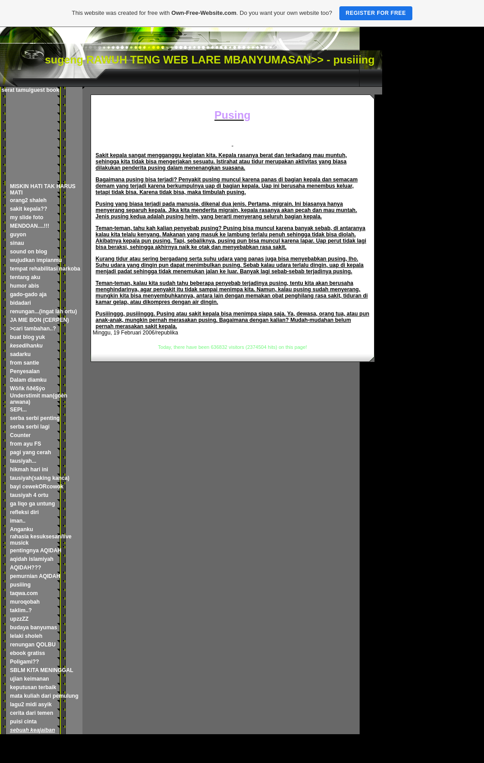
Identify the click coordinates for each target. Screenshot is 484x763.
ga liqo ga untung (32, 504)
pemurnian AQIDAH (35, 576)
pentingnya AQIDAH (35, 550)
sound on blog (28, 251)
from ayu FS (25, 444)
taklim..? (21, 610)
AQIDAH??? (25, 567)
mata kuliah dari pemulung (44, 696)
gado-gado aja (28, 294)
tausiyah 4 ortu (29, 495)
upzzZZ (19, 619)
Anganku (21, 529)
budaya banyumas (33, 627)
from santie (24, 363)
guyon (18, 234)
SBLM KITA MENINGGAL (41, 670)
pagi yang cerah (30, 452)
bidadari (20, 303)
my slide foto (26, 217)
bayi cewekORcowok (37, 486)
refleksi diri (24, 512)
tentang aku (25, 277)
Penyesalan (25, 371)
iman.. (18, 521)
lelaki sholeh (26, 636)
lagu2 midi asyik (31, 704)
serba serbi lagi (30, 427)
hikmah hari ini (29, 469)
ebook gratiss (27, 653)
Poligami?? (24, 662)
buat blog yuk (27, 337)
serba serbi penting (35, 418)
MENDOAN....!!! (29, 226)
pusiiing (20, 585)
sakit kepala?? (28, 209)
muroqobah (25, 602)
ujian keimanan (29, 679)
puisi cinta (23, 721)
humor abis (24, 286)
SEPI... (18, 409)
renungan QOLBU (32, 644)
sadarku (20, 354)
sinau (17, 243)
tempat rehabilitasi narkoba (45, 269)
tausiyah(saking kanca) (39, 478)
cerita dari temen (31, 713)
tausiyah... (23, 461)
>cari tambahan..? (33, 328)
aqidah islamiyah (32, 559)
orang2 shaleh (28, 200)
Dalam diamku (28, 380)
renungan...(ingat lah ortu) (43, 311)
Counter (20, 435)
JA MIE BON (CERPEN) (39, 320)
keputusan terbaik (33, 687)
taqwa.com (24, 593)
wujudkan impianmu (36, 260)
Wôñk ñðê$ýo (27, 388)
